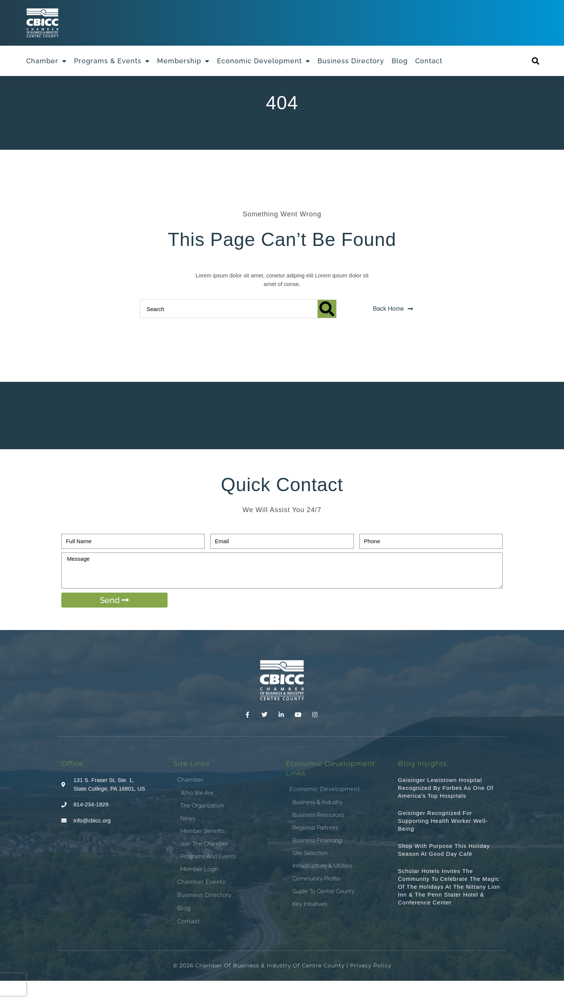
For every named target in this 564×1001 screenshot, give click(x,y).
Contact (428, 61)
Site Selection (310, 873)
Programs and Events (208, 876)
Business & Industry (317, 822)
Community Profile (316, 899)
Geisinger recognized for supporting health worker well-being (443, 841)
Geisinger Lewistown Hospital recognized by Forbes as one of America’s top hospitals (445, 808)
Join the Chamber (204, 864)
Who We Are (197, 813)
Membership (183, 61)
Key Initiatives (309, 924)
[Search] (327, 329)
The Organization (202, 825)
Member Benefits (202, 851)
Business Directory (351, 61)
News (187, 838)
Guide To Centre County (323, 912)
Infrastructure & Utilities (322, 886)
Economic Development (263, 61)
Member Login (199, 889)
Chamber (46, 61)
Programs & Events (112, 61)
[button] (535, 61)
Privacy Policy (370, 985)
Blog (400, 61)
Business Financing (317, 861)
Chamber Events (201, 902)
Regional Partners (315, 848)
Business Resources (318, 835)
